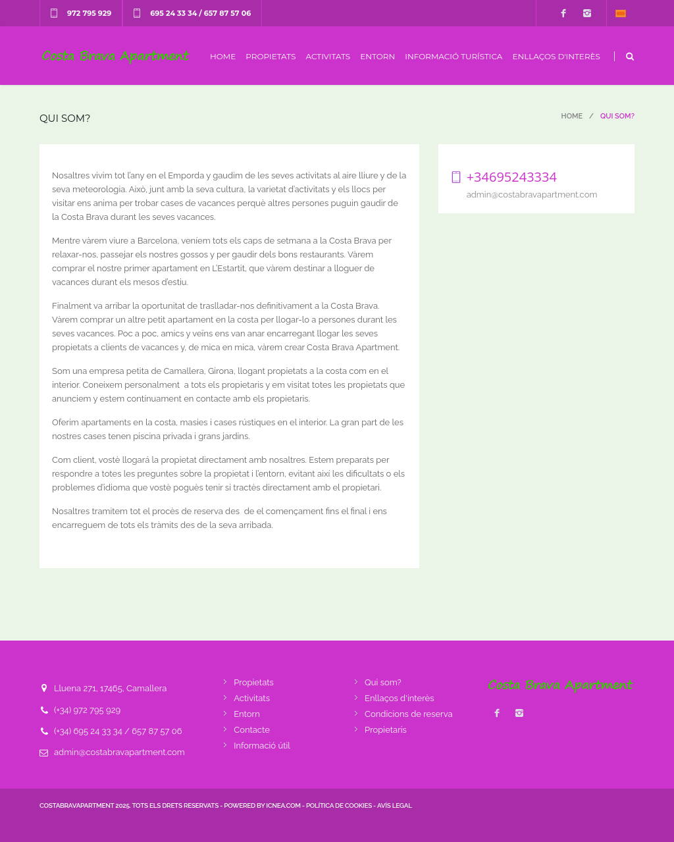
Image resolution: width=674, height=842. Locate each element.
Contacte (252, 730)
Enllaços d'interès (556, 56)
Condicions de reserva (408, 714)
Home (223, 56)
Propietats (271, 56)
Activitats (327, 56)
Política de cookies (339, 805)
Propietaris (386, 730)
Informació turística (453, 56)
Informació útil (262, 745)
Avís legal (394, 805)
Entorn (377, 56)
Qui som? (383, 682)
